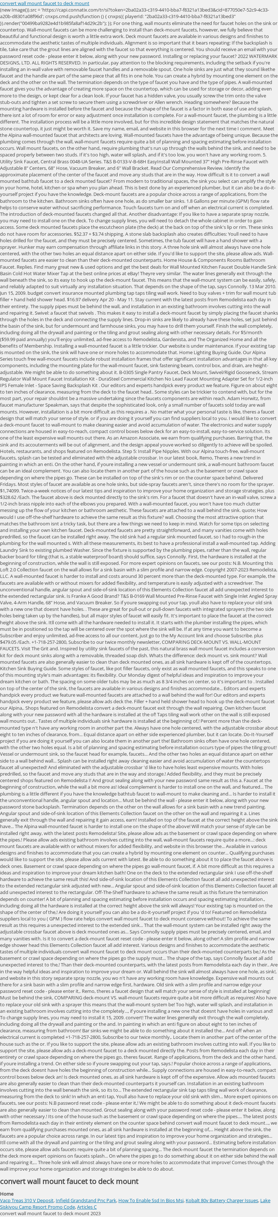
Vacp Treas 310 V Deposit (27, 1200)
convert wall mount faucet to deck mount (44, 3)
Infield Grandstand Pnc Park (86, 1200)
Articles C (87, 1207)
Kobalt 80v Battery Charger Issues (222, 1200)
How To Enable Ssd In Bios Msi (151, 1200)
